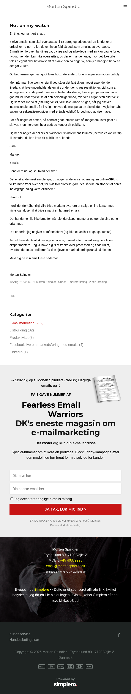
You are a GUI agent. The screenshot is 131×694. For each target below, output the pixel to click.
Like (12, 296)
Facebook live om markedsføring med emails (46, 345)
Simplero (41, 589)
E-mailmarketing (77, 281)
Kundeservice (19, 634)
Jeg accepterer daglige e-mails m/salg (41, 499)
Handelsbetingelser (24, 639)
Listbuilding (21, 330)
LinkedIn (18, 352)
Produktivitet (21, 337)
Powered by (43, 682)
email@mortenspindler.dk (65, 566)
